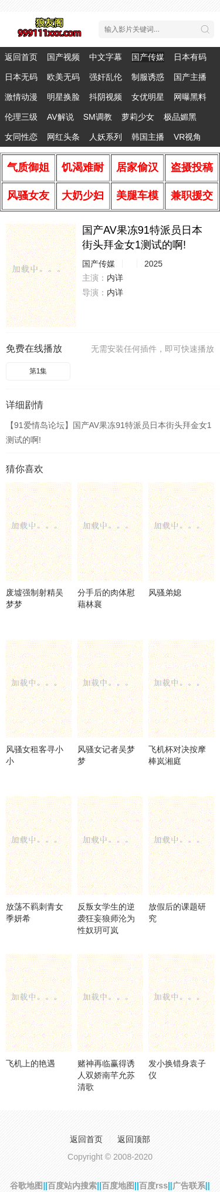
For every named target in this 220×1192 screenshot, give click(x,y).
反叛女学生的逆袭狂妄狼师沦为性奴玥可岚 (106, 918)
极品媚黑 (180, 117)
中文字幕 (105, 57)
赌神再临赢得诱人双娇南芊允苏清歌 (106, 1075)
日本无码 (21, 77)
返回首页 (21, 57)
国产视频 (63, 57)
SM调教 (97, 117)
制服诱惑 (147, 77)
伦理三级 (21, 117)
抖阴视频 (105, 97)
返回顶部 (133, 1139)
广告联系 (188, 1185)
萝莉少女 (137, 117)
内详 (115, 277)
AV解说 (60, 117)
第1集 (38, 371)
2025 (153, 263)
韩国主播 (147, 137)
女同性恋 (21, 137)
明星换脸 (63, 97)
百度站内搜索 (72, 1185)
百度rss (153, 1185)
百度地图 (117, 1185)
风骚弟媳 (164, 592)
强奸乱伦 (105, 77)
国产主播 (190, 77)
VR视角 (187, 137)
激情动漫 (21, 97)
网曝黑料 (190, 97)
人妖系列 (105, 137)
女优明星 (147, 97)
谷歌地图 (26, 1185)
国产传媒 (147, 57)
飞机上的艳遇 (30, 1063)
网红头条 (63, 137)
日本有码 (190, 57)
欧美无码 (63, 77)
